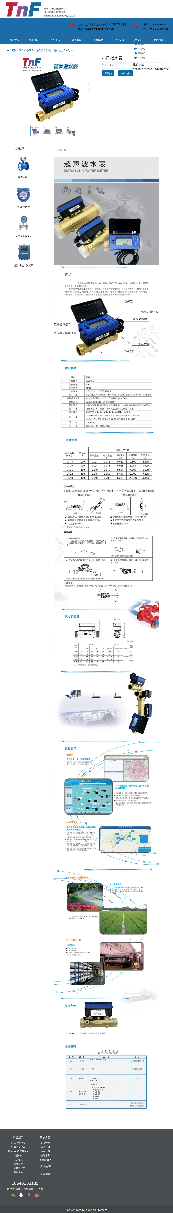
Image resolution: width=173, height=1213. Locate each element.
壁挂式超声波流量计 (23, 267)
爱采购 (108, 73)
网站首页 (12, 22)
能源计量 (45, 1143)
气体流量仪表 (18, 1148)
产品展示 (43, 22)
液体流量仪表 (43, 50)
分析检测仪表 (18, 1169)
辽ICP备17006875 (97, 1188)
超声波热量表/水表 (63, 50)
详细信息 (62, 150)
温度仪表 (18, 1164)
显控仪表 (18, 1173)
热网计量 (45, 1152)
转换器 (18, 1156)
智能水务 (45, 1156)
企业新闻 (45, 30)
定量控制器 (45, 1160)
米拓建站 (90, 1205)
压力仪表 (18, 1160)
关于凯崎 (26, 22)
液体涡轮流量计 (24, 236)
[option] (53, 89)
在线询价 (12, 39)
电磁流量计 (24, 177)
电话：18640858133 (154, 24)
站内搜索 (26, 39)
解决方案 (12, 30)
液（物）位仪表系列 (18, 1152)
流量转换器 (24, 206)
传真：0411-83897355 (155, 28)
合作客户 (28, 30)
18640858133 (134, 1140)
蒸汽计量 (45, 1148)
